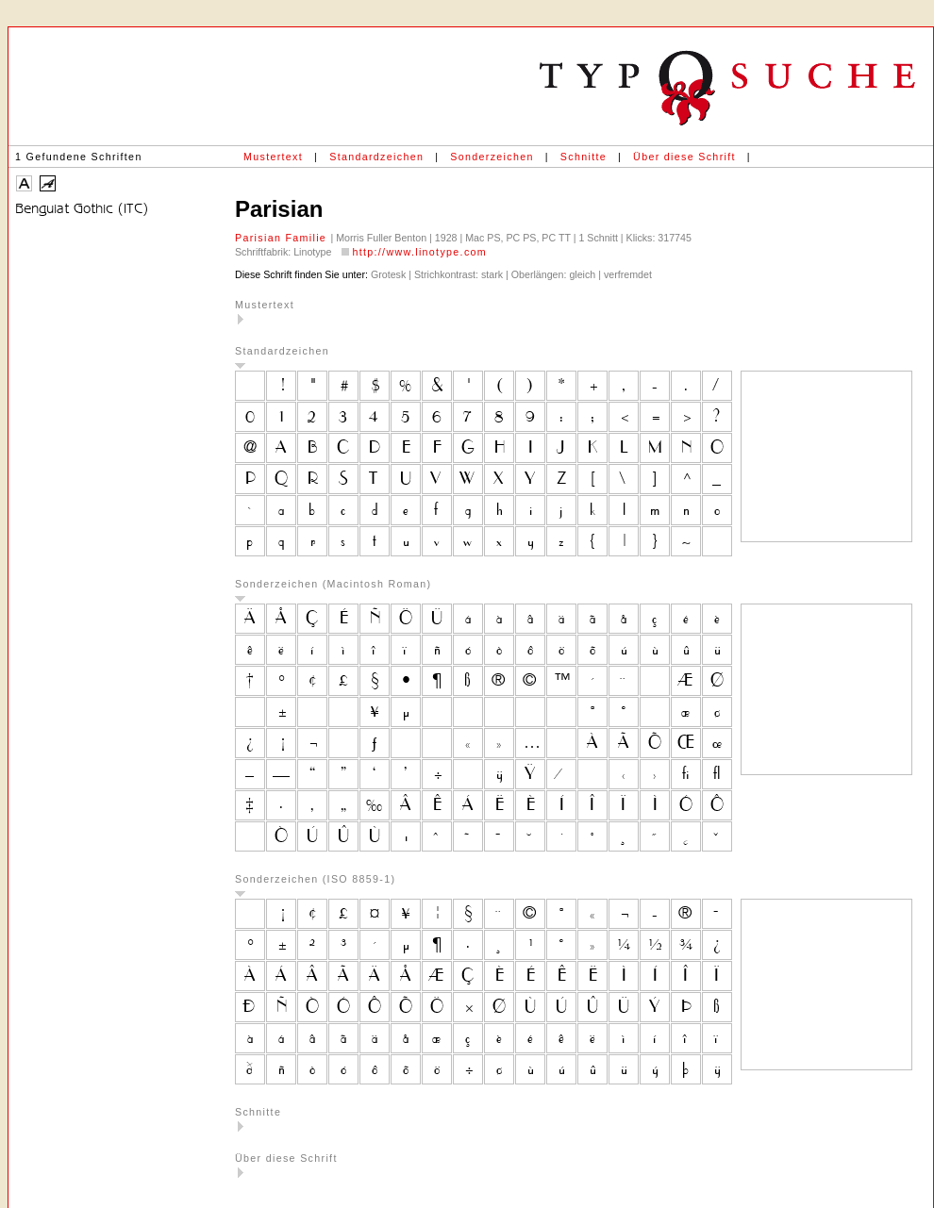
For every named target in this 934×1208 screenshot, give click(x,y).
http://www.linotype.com (419, 251)
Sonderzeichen (491, 156)
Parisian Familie (282, 237)
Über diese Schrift (684, 156)
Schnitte (583, 156)
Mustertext (273, 156)
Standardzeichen (376, 156)
